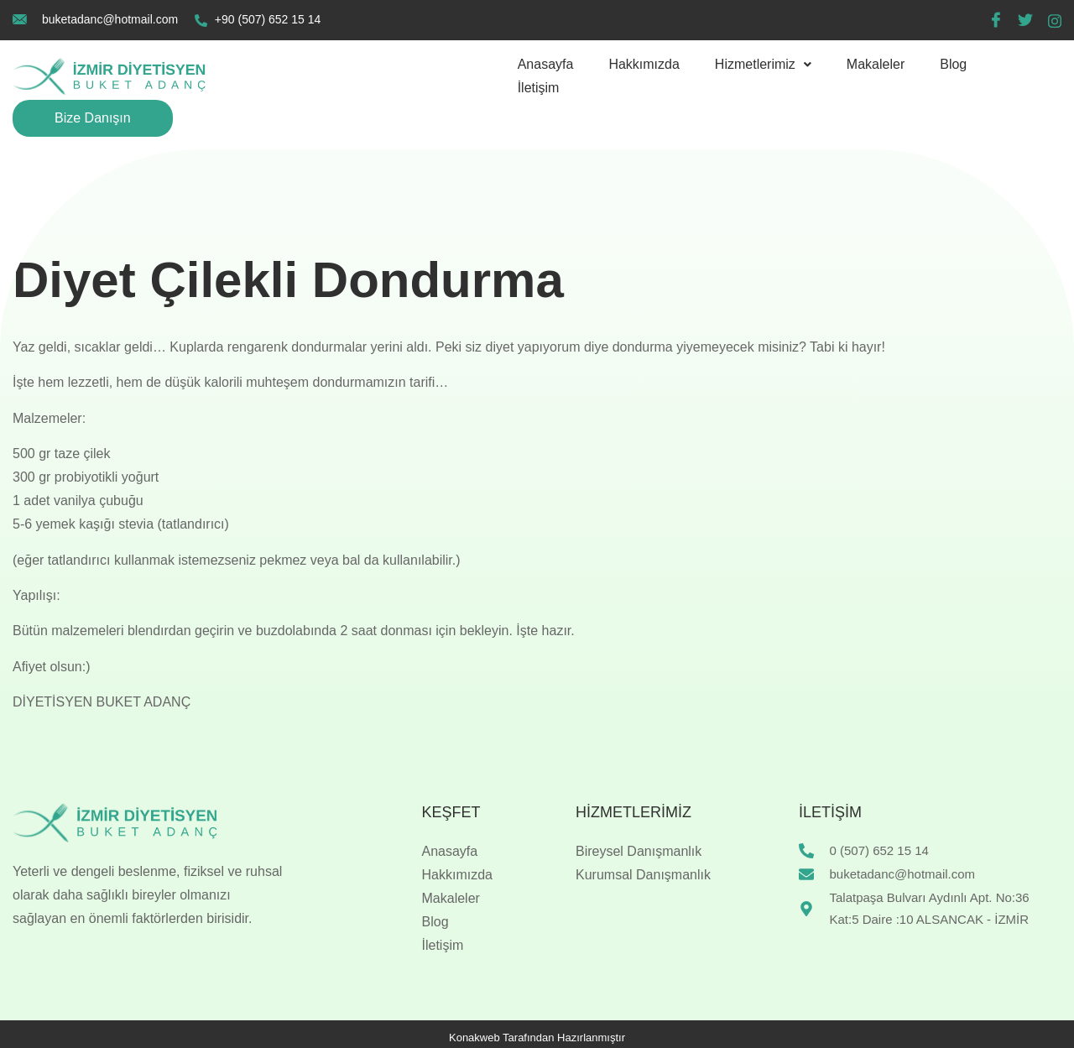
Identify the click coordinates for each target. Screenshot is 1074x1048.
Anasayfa (546, 64)
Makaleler (876, 64)
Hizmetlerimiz (763, 64)
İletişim (539, 88)
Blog (953, 64)
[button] (763, 64)
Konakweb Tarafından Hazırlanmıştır (537, 1037)
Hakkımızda (643, 64)
